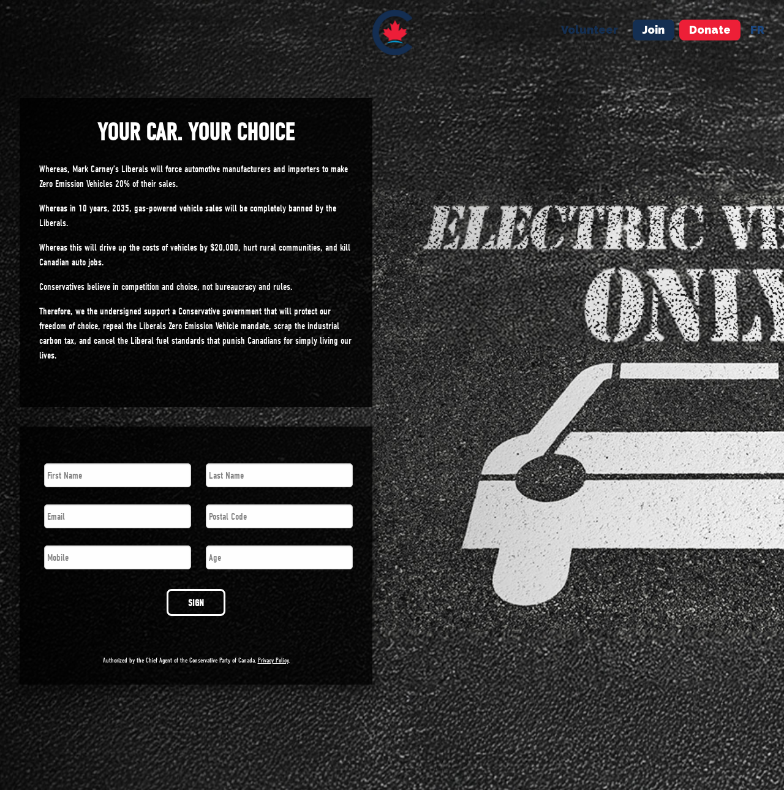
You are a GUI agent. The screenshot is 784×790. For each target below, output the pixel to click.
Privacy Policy (273, 660)
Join (654, 29)
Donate (710, 29)
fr (757, 29)
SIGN (196, 603)
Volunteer (589, 29)
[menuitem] (392, 32)
